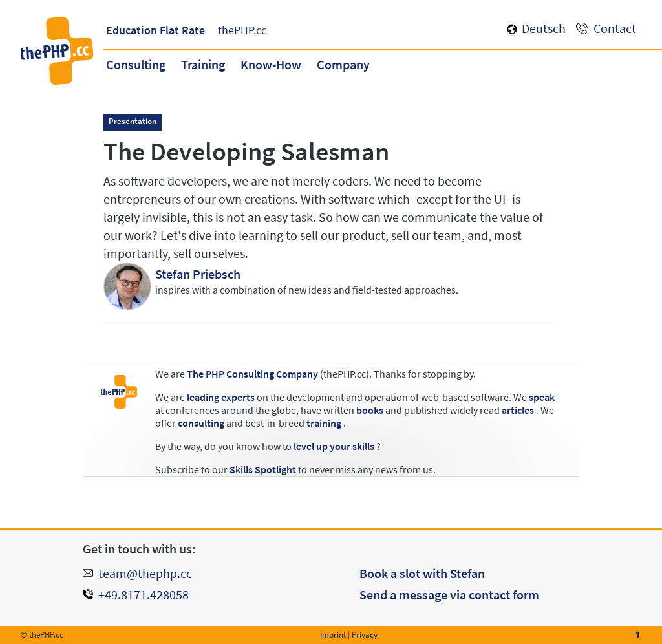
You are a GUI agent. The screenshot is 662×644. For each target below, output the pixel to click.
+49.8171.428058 (143, 594)
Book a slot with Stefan (422, 573)
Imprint (333, 634)
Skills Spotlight (263, 469)
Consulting (136, 64)
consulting (201, 422)
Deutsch (544, 28)
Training (203, 64)
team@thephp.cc (145, 573)
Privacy (365, 634)
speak (542, 397)
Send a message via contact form (449, 594)
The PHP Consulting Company (252, 373)
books (369, 409)
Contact (614, 28)
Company (343, 64)
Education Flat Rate (155, 30)
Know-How (270, 64)
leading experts (221, 397)
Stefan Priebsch (197, 274)
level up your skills (334, 446)
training (323, 422)
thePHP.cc (242, 30)
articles (518, 409)
